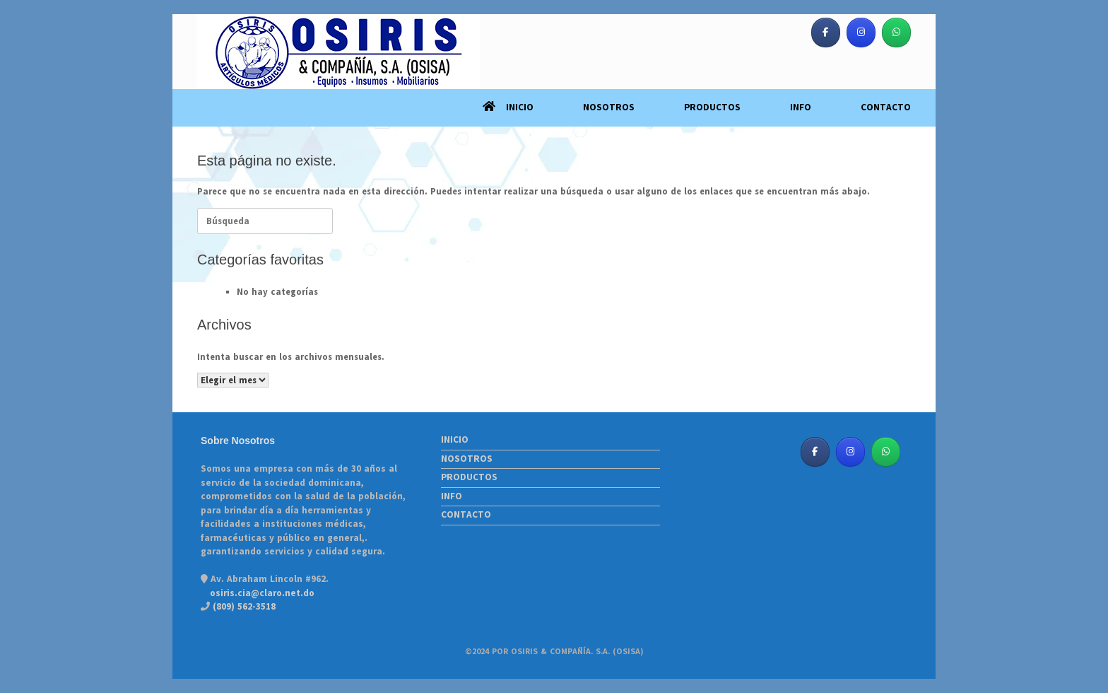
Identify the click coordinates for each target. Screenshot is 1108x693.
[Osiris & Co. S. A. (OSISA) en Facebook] (825, 32)
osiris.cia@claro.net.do (262, 593)
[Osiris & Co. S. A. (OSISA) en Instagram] (861, 32)
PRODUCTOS (712, 107)
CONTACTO (886, 107)
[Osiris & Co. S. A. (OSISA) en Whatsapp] (896, 32)
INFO (800, 107)
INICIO (508, 107)
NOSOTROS (609, 107)
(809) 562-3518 (243, 606)
